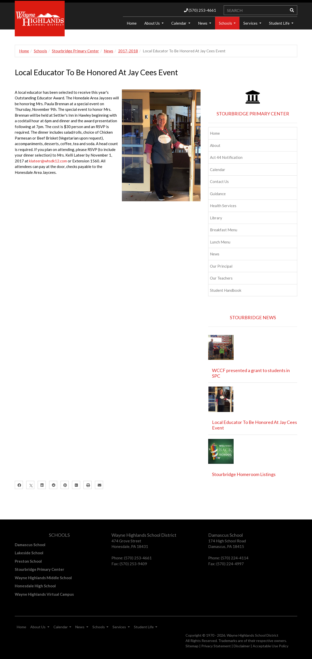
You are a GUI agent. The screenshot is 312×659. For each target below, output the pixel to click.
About (215, 145)
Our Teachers (221, 278)
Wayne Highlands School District (252, 635)
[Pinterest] (65, 485)
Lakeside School (29, 552)
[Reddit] (53, 485)
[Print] (87, 485)
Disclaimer (242, 646)
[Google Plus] (76, 485)
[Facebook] (19, 485)
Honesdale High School (35, 586)
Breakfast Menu (223, 229)
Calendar (179, 23)
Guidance (218, 193)
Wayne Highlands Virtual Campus (44, 594)
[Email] (99, 485)
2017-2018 (128, 51)
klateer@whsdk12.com (48, 161)
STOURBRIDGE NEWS (253, 317)
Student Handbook (225, 290)
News (203, 23)
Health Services (223, 205)
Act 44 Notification (226, 157)
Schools (226, 23)
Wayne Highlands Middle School (43, 577)
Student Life (279, 23)
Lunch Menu (220, 242)
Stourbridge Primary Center (75, 51)
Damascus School (30, 544)
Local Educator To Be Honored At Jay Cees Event (254, 425)
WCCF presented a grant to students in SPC (251, 373)
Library (216, 218)
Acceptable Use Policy (270, 646)
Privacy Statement (216, 646)
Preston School (28, 561)
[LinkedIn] (42, 485)
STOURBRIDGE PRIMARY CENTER (253, 113)
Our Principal (221, 266)
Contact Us (219, 181)
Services (250, 23)
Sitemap (192, 646)
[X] (30, 485)
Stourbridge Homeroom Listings (244, 474)
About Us (152, 23)
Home (132, 23)
